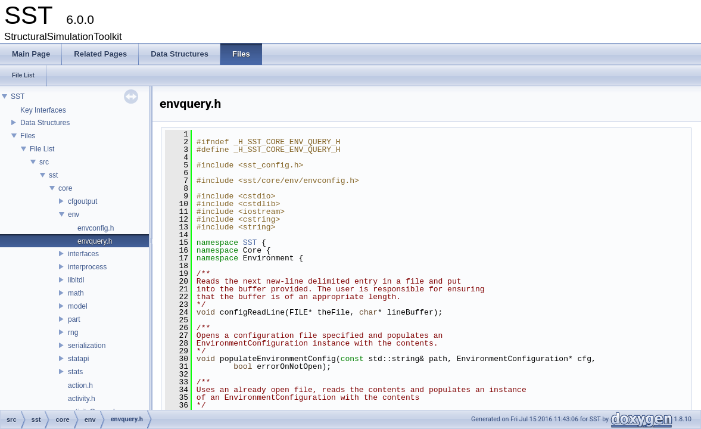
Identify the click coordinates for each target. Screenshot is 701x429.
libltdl (76, 280)
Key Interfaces (43, 110)
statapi (78, 359)
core (65, 188)
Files (27, 136)
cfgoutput (82, 201)
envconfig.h (95, 228)
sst (53, 175)
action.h (80, 385)
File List (42, 149)
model (78, 306)
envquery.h (94, 241)
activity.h (81, 398)
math (76, 293)
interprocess (87, 267)
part (74, 319)
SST (17, 96)
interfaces (83, 254)
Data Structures (45, 123)
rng (73, 332)
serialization (86, 345)
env (73, 214)
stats (75, 372)
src (44, 162)
